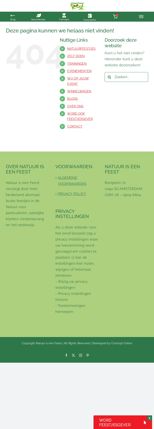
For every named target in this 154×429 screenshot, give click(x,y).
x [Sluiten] (149, 417)
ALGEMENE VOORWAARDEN (72, 181)
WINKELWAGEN (79, 91)
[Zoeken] (109, 77)
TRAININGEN (76, 64)
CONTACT (74, 126)
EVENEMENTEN (79, 71)
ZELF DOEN (76, 56)
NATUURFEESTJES (81, 49)
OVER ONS (75, 106)
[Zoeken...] (126, 77)
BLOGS (72, 99)
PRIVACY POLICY (72, 194)
